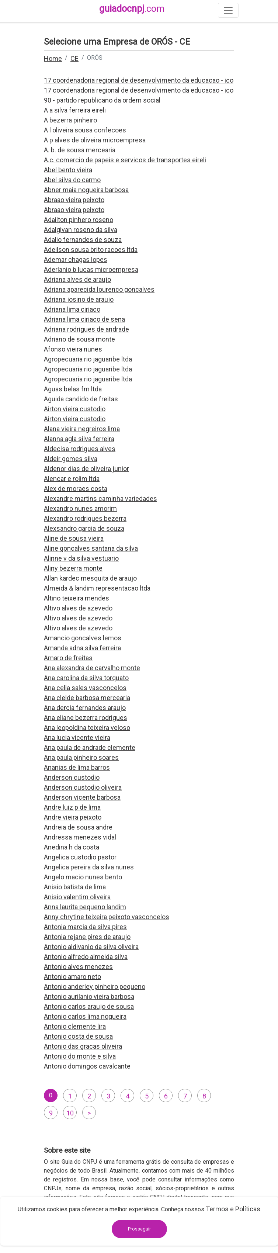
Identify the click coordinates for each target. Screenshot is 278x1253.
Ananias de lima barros (77, 767)
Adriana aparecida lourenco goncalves (99, 289)
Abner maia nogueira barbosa (86, 190)
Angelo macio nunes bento (83, 877)
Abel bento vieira (68, 170)
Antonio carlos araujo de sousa (89, 1006)
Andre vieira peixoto (72, 817)
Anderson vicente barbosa (82, 797)
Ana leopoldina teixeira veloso (87, 727)
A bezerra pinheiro (70, 120)
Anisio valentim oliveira (77, 897)
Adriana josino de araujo (79, 299)
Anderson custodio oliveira (83, 787)
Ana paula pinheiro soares (81, 757)
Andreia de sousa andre (78, 827)
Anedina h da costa (71, 847)
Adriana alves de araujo (77, 279)
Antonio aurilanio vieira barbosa (89, 996)
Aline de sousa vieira (74, 538)
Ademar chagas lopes (75, 259)
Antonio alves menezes (78, 966)
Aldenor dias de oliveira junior (86, 469)
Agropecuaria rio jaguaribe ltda (88, 359)
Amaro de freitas (68, 658)
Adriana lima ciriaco (72, 309)
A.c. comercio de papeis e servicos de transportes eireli (125, 160)
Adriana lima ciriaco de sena (84, 319)
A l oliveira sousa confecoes (85, 130)
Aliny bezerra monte (73, 568)
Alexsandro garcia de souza (84, 528)
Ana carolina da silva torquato (86, 678)
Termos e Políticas (233, 1209)
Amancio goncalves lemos (82, 638)
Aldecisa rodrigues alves (79, 449)
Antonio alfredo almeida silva (86, 956)
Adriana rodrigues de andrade (86, 329)
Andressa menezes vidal (80, 837)
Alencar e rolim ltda (72, 478)
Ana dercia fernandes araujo (85, 708)
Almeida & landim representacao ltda (97, 588)
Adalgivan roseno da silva (80, 229)
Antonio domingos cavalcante (87, 1066)
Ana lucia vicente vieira (77, 737)
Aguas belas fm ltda (73, 389)
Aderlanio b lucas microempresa (91, 269)
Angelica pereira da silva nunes (89, 867)
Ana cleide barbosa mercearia (87, 698)
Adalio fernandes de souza (83, 239)
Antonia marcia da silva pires (85, 927)
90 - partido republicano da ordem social (102, 100)
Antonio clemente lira (75, 1026)
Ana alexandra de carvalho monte (92, 668)
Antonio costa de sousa (78, 1036)
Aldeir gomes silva (70, 459)
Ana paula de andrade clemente (89, 747)
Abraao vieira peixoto (74, 200)
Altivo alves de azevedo (78, 608)
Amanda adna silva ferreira (82, 648)
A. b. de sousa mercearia (79, 150)
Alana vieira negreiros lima (82, 429)
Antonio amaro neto (72, 976)
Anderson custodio (72, 777)
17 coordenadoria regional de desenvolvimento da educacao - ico (138, 80)
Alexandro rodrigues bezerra (85, 518)
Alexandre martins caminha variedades (100, 498)
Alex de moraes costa (75, 488)
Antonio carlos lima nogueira (85, 1016)
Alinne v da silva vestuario (81, 558)
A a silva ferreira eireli (75, 110)
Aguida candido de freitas (81, 399)
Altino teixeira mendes (76, 598)
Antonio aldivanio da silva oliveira (91, 947)
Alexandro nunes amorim (80, 508)
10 (70, 1113)
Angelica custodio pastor (80, 857)
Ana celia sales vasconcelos (85, 688)
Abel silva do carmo (72, 180)
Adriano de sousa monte (79, 339)
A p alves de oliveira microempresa (95, 140)
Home (53, 58)
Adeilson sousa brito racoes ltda (91, 249)
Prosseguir (139, 1229)
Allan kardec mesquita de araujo (90, 578)
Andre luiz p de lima (72, 807)
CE (74, 58)
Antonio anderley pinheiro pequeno (94, 986)
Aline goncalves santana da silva (91, 548)
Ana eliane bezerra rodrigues (85, 717)
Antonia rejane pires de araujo (87, 937)
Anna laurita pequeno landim (85, 907)
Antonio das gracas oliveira (83, 1046)
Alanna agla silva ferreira (79, 439)
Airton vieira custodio (74, 409)
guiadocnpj (131, 8)
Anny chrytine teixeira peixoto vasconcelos (106, 917)
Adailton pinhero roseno (78, 220)
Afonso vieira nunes (73, 349)
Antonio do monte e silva (80, 1056)
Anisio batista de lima (75, 887)
